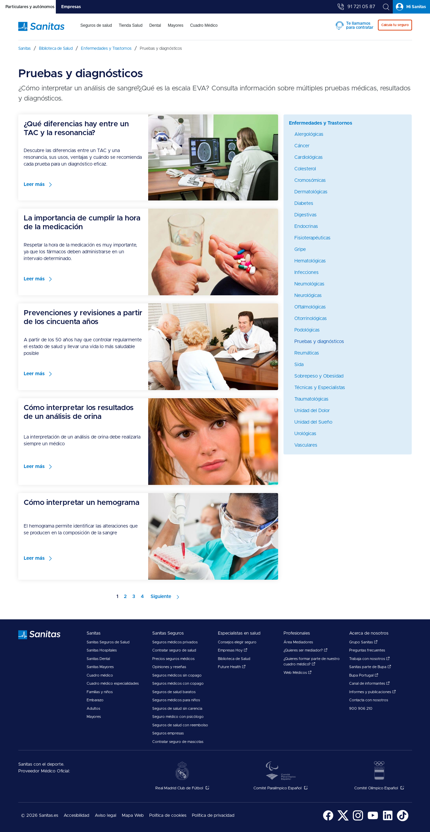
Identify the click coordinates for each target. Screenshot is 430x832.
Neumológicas (309, 284)
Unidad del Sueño (313, 422)
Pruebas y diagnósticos (319, 341)
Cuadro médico (100, 675)
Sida (298, 364)
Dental (155, 25)
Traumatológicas (311, 399)
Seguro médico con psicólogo (178, 717)
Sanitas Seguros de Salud (108, 642)
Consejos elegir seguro (237, 642)
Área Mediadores (298, 642)
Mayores (175, 25)
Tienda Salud (130, 25)
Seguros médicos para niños (176, 700)
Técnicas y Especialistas (319, 387)
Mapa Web (133, 815)
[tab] (28, 7)
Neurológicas (308, 295)
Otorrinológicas (310, 318)
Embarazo (95, 700)
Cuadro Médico (204, 25)
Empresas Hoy (232, 650)
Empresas (71, 7)
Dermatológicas (310, 192)
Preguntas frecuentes (367, 650)
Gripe (300, 249)
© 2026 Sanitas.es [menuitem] (39, 815)
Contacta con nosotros (368, 700)
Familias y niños (100, 692)
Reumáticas (306, 353)
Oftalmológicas (310, 307)
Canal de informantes (369, 683)
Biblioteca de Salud (234, 659)
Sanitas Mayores (100, 667)
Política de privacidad (213, 815)
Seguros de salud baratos (174, 692)
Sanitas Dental (98, 659)
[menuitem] (96, 30)
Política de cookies (167, 815)
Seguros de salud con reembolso (180, 725)
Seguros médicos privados (175, 642)
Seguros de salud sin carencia (177, 708)
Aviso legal (105, 815)
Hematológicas (310, 261)
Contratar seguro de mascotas (177, 742)
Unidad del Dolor (312, 410)
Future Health (232, 667)
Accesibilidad (76, 815)
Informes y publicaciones (372, 692)
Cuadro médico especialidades (113, 683)
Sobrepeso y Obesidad (318, 376)
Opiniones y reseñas (169, 667)
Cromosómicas (310, 180)
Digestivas (305, 215)
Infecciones (306, 272)
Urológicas (305, 433)
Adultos (93, 708)
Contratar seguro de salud (174, 650)
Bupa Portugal (363, 675)
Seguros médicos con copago (178, 683)
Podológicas (307, 330)
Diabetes (303, 203)
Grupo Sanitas (363, 642)
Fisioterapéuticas (312, 238)
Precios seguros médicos (173, 659)
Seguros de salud (96, 25)
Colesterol (305, 169)
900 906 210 (360, 708)
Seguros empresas (168, 733)
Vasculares (305, 445)
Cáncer (302, 146)
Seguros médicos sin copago (177, 675)
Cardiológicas (308, 157)
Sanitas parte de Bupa (370, 667)
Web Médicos (298, 673)
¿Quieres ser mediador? (305, 650)
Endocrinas (306, 226)
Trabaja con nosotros (369, 659)
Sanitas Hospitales (102, 650)
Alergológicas (308, 134)
